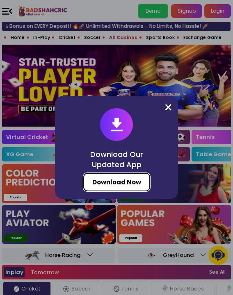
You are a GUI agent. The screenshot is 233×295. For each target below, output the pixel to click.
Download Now (116, 182)
